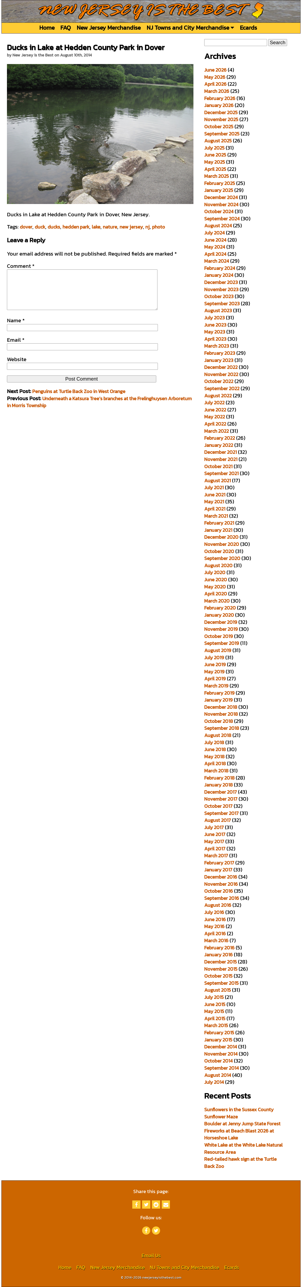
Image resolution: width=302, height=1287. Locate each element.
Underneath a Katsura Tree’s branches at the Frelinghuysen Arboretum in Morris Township (99, 410)
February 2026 (219, 98)
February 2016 (219, 947)
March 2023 (216, 345)
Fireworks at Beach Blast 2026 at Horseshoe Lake (239, 1134)
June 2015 (214, 1004)
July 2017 (214, 827)
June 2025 (215, 154)
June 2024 (215, 239)
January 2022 (218, 445)
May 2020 (215, 586)
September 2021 (221, 473)
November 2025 (221, 119)
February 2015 (219, 1032)
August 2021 (217, 480)
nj (147, 226)
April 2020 (215, 593)
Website (16, 367)
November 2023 (221, 289)
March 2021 (216, 516)
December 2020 (221, 537)
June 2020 (215, 579)
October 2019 (218, 636)
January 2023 (218, 360)
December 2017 (220, 792)
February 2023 (219, 353)
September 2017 (221, 813)
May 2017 (214, 841)
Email (16, 348)
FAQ (65, 27)
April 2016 (215, 933)
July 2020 (214, 572)
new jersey (131, 226)
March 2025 (216, 176)
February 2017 (219, 862)
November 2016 (221, 884)
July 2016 (214, 912)
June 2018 (215, 749)
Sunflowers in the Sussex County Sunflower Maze (239, 1113)
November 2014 (221, 1053)
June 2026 (215, 69)
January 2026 (219, 105)
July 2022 (214, 402)
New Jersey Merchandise (109, 27)
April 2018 (215, 763)
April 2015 (214, 1018)
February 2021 (219, 522)
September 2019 (221, 643)
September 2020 (222, 558)
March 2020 (217, 600)
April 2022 (215, 423)
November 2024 (221, 204)
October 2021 (218, 466)
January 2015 (218, 1039)
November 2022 (221, 374)
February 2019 (219, 692)
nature (110, 226)
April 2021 (214, 508)
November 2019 (221, 629)
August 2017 (217, 820)
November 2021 (220, 459)
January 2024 (218, 275)
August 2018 (217, 735)
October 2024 (219, 211)
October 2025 (218, 126)
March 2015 (216, 1025)
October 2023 (219, 296)
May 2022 (214, 416)
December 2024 (221, 197)
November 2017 (220, 798)
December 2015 (220, 961)
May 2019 (214, 671)
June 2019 (215, 664)
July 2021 (214, 487)
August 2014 (217, 1075)
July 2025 (214, 147)
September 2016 (221, 898)
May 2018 (214, 756)
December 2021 (220, 452)
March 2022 (216, 431)
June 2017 (214, 834)
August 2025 (218, 140)
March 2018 (216, 770)
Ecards (248, 27)
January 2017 (218, 869)
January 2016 (218, 954)
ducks (54, 226)
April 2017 (214, 848)
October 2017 (218, 806)
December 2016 (220, 876)
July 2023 (214, 317)
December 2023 (221, 282)
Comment (21, 266)
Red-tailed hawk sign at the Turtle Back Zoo (240, 1162)
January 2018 (218, 784)
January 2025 (218, 190)
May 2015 (214, 1011)
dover (26, 226)
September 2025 (221, 133)
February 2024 (219, 268)
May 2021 (214, 501)
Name (16, 328)
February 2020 (220, 607)
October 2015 (218, 975)
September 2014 (221, 1068)
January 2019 (218, 699)
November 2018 (221, 714)
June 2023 (215, 324)
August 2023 (218, 310)
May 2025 (214, 162)
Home (47, 27)
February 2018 (219, 777)
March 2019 (216, 685)
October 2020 (219, 551)
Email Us (151, 1255)
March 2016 (216, 940)
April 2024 (215, 254)
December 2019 (220, 622)
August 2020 (218, 565)
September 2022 (221, 388)
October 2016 (218, 891)
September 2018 (221, 728)
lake (96, 226)
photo (158, 226)
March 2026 (216, 91)
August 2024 (218, 225)
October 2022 (218, 381)
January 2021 (218, 530)
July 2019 (214, 657)
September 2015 (221, 983)
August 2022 (218, 395)
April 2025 (215, 169)
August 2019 (217, 650)
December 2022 (221, 367)
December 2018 (220, 707)
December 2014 (220, 1046)
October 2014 (218, 1060)
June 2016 (215, 919)
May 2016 (214, 926)
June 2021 (214, 494)
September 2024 (222, 218)
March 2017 (216, 855)
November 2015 (220, 969)
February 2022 (219, 438)
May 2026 (214, 77)
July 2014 (214, 1082)
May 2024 (214, 246)
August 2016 (217, 905)
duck (40, 226)
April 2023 (215, 339)
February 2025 (219, 183)
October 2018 (218, 721)
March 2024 (216, 261)
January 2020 (219, 615)
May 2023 (214, 331)
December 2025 (221, 112)
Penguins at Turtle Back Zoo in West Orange (78, 399)
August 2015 (217, 990)
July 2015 (214, 997)
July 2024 (214, 232)
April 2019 (215, 678)
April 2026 (215, 84)
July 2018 (214, 742)
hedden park (76, 226)
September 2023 (222, 303)
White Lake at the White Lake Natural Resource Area (243, 1148)
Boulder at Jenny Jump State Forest (242, 1123)
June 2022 (215, 409)
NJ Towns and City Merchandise (190, 27)
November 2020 (221, 544)
